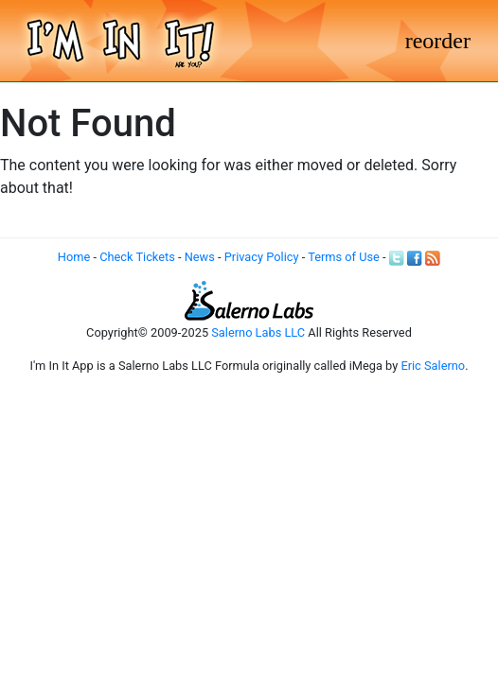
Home (74, 257)
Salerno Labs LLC (258, 332)
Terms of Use (344, 257)
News (200, 257)
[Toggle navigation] (438, 41)
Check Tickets (137, 257)
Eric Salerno (432, 365)
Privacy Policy (261, 257)
